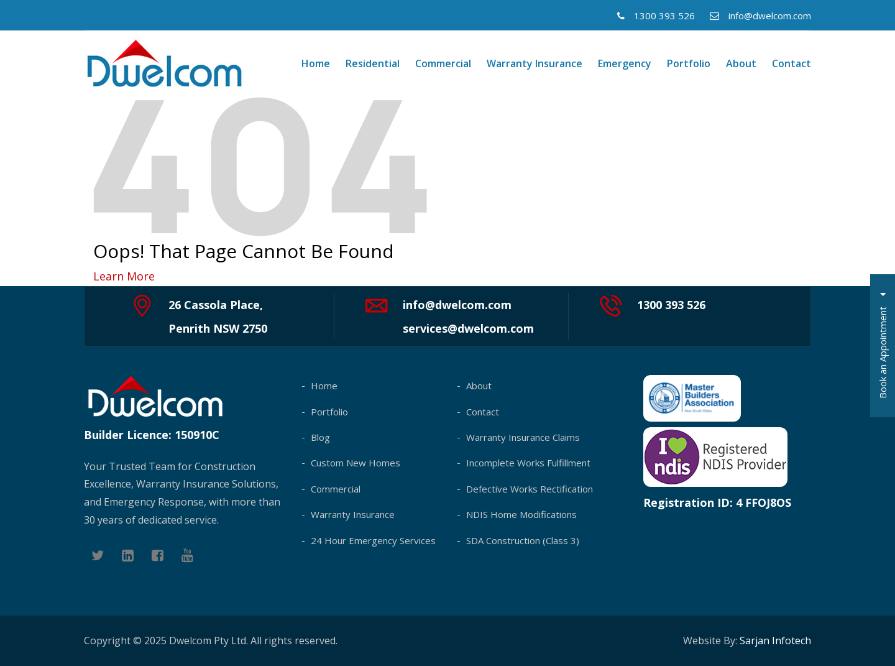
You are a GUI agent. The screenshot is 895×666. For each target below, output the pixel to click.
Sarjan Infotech (775, 640)
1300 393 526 (656, 15)
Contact (791, 63)
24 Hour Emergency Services (373, 540)
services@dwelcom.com (468, 328)
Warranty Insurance (534, 63)
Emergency (624, 63)
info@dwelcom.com (760, 15)
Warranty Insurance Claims (523, 437)
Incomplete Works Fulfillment (528, 462)
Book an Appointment (882, 346)
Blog (320, 437)
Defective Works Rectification (529, 489)
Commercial (443, 63)
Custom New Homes (355, 462)
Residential (373, 63)
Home (315, 63)
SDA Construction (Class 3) (522, 540)
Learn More (124, 276)
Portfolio (688, 63)
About (741, 63)
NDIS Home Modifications (521, 514)
